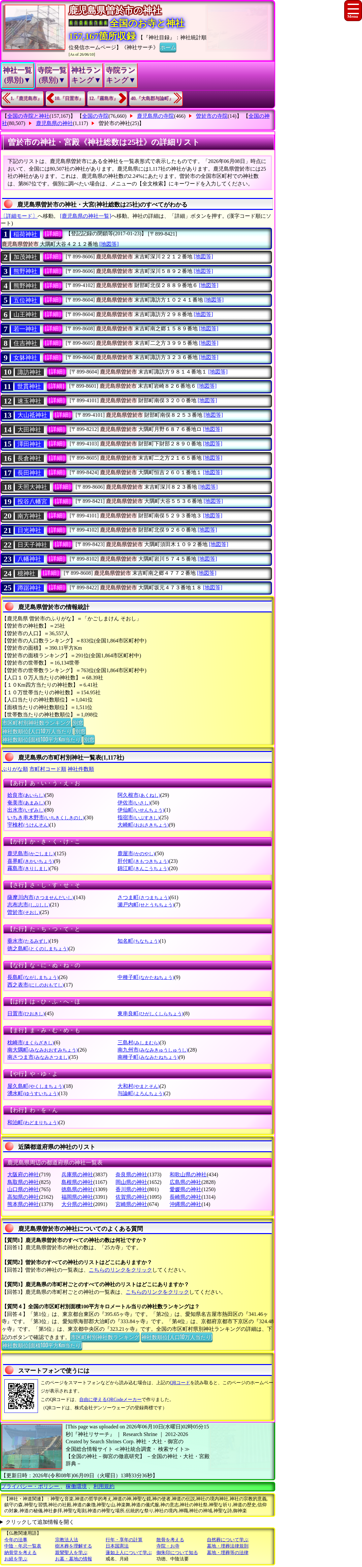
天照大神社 (32, 487)
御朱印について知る (177, 1552)
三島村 (138, 1042)
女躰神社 (25, 357)
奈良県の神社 (131, 1174)
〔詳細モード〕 (19, 216)
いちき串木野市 (45, 817)
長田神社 (29, 473)
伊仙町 (140, 810)
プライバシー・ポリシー (30, 1486)
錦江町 (143, 868)
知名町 (138, 941)
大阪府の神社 (23, 1174)
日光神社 (29, 530)
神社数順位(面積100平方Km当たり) (42, 739)
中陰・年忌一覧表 (22, 1546)
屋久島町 (35, 1086)
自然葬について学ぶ (227, 1539)
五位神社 (25, 300)
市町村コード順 (47, 769)
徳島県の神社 (77, 1189)
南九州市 (152, 1050)
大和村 (138, 1086)
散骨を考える (170, 1539)
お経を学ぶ (15, 1558)
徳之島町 (37, 948)
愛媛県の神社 (185, 1189)
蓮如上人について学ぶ (129, 1552)
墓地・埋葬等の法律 (227, 1552)
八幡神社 (29, 559)
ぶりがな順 (15, 769)
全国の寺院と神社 (28, 116)
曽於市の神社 (114, 123)
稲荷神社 (25, 234)
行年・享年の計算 (124, 1539)
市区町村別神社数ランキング (36, 722)
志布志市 (28, 904)
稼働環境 (76, 1486)
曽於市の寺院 (212, 116)
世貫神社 (29, 386)
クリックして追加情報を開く (40, 1522)
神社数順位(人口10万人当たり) (37, 731)
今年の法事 (15, 1539)
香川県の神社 (131, 1189)
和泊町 (32, 1122)
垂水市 (28, 941)
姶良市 (26, 795)
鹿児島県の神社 (54, 123)
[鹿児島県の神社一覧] (85, 216)
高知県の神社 (23, 1197)
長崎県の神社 (185, 1197)
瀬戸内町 (145, 904)
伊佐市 (133, 802)
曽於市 (23, 912)
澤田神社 (29, 444)
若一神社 (25, 329)
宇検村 (28, 825)
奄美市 (26, 802)
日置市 (26, 1013)
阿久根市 (138, 795)
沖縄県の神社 (185, 1204)
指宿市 (138, 817)
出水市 (26, 810)
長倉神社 (29, 458)
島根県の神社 (77, 1182)
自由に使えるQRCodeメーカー (110, 1399)
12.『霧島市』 (103, 98)
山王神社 (25, 314)
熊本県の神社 (23, 1204)
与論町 (140, 1093)
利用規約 (104, 1486)
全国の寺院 (95, 116)
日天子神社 (32, 544)
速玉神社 (29, 401)
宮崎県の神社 (131, 1204)
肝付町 (143, 861)
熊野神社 (25, 271)
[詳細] (53, 233)
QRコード (180, 1382)
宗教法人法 (66, 1539)
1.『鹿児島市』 (26, 98)
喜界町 (30, 861)
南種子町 (148, 1057)
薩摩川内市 (40, 897)
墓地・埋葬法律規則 (227, 1546)
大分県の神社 (77, 1204)
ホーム (168, 47)
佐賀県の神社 (131, 1197)
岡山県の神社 (131, 1182)
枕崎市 (30, 1042)
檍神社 (26, 573)
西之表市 (35, 985)
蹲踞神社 (29, 588)
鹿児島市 (30, 853)
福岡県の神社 (77, 1197)
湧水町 (32, 1093)
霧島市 (28, 868)
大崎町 (143, 825)
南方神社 (29, 516)
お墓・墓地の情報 (73, 1558)
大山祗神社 (32, 415)
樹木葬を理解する (73, 1546)
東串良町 (150, 1013)
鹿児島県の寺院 (155, 116)
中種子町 (145, 977)
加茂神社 (25, 257)
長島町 (32, 977)
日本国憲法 (117, 1546)
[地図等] (109, 244)
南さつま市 (38, 1057)
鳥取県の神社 (23, 1182)
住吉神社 (25, 343)
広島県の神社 (185, 1182)
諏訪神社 (29, 372)
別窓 (78, 722)
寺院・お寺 (168, 1546)
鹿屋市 (136, 853)
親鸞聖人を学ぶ (71, 1552)
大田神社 (29, 429)
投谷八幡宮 (32, 501)
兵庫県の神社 (77, 1174)
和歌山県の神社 (188, 1174)
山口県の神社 (23, 1189)
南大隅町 (42, 1050)
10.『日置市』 (69, 98)
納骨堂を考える (20, 1552)
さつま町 (143, 897)
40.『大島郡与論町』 (152, 98)
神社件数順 (81, 769)
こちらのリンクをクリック (120, 1270)
